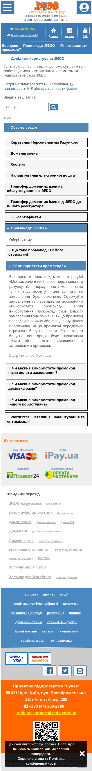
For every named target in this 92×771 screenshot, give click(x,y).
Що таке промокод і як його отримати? (35, 252)
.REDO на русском (25, 503)
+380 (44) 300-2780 (22, 32)
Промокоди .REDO (39, 46)
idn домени (53, 503)
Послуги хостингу (50, 541)
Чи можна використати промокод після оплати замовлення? (41, 370)
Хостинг (44, 558)
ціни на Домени (66, 577)
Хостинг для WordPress (30, 576)
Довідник (10, 46)
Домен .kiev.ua (46, 522)
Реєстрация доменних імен (29, 550)
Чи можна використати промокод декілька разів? (41, 386)
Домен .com (65, 513)
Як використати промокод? (37, 265)
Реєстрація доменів (68, 550)
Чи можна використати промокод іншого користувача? (41, 402)
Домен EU (67, 522)
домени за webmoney (46, 531)
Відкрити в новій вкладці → (32, 355)
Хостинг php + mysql (27, 567)
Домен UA (18, 531)
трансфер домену (21, 558)
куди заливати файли (59, 88)
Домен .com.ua (20, 522)
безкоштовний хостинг (30, 513)
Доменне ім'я (21, 540)
